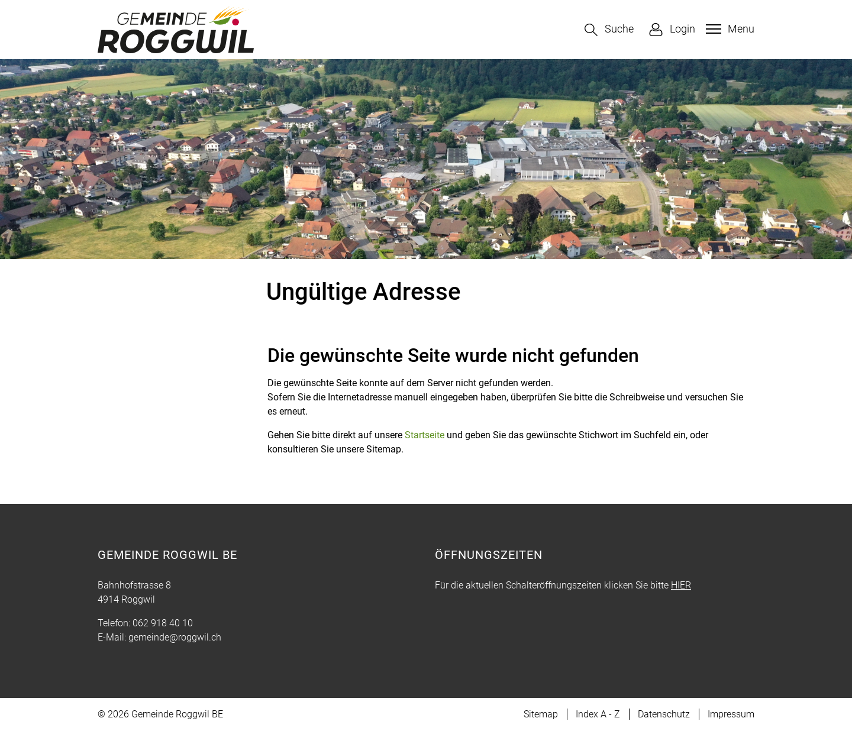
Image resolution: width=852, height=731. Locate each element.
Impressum (731, 714)
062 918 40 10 (163, 623)
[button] (609, 30)
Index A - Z (598, 714)
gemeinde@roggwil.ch (174, 637)
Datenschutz (664, 714)
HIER (681, 585)
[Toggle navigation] (728, 29)
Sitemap (541, 714)
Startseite (424, 435)
